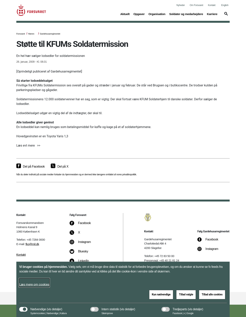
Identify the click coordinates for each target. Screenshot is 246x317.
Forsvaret (20, 34)
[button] (225, 15)
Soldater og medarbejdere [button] (186, 14)
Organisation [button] (156, 14)
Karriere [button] (212, 14)
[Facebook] (83, 225)
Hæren (31, 34)
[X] (79, 234)
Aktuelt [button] (125, 14)
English (224, 5)
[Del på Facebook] (30, 166)
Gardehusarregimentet (50, 34)
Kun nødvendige (161, 294)
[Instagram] (83, 244)
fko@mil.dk (32, 244)
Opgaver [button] (139, 14)
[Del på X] (59, 166)
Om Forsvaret (196, 5)
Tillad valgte (186, 294)
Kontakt (211, 5)
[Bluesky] (81, 253)
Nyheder (180, 5)
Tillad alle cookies (212, 294)
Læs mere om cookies (34, 284)
